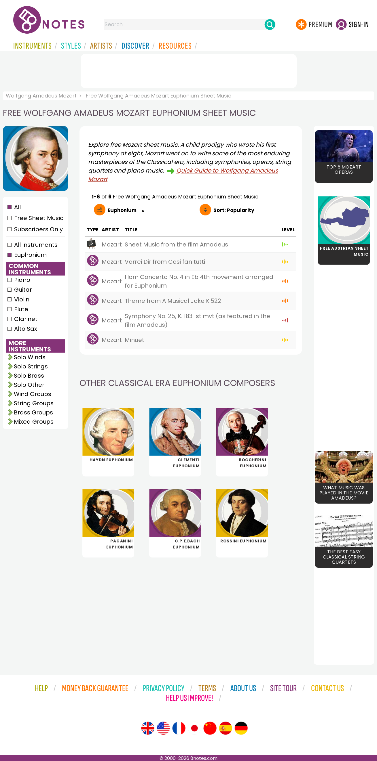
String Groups (34, 403)
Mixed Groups (34, 422)
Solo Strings (31, 366)
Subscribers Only (38, 229)
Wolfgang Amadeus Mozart (41, 95)
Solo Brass (29, 376)
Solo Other (29, 385)
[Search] (269, 24)
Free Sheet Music (38, 218)
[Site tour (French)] (179, 728)
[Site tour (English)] (148, 728)
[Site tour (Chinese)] (210, 728)
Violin (21, 299)
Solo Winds (30, 357)
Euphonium (30, 255)
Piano (22, 280)
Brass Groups (33, 412)
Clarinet (25, 319)
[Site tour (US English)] (163, 728)
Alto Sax (25, 329)
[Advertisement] (188, 70)
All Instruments (36, 245)
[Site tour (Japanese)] (194, 728)
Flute (21, 309)
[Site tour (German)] (241, 728)
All (17, 207)
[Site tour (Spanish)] (225, 728)
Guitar (23, 290)
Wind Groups (32, 394)
